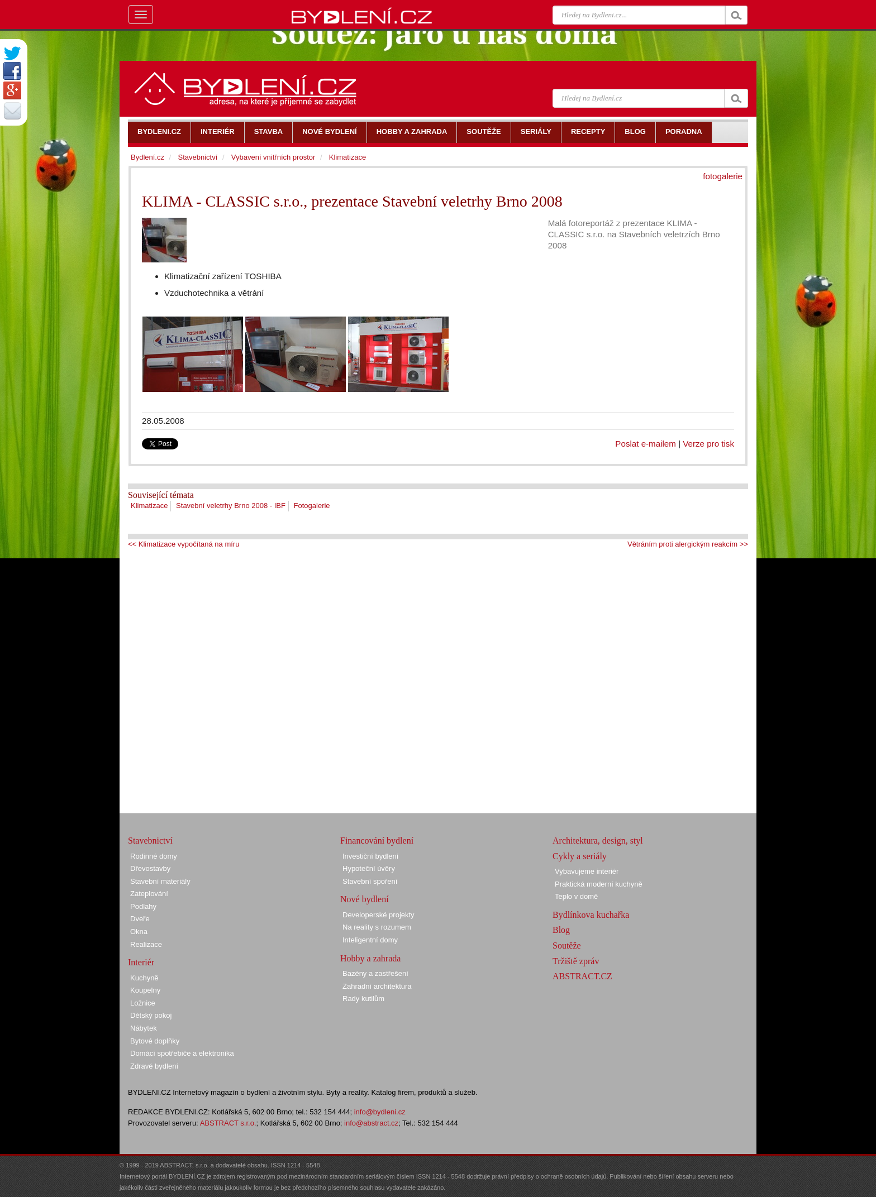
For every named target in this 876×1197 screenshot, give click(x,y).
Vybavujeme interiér (586, 871)
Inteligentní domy (370, 940)
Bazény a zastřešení (375, 973)
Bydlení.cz (147, 157)
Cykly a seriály (580, 856)
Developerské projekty (378, 915)
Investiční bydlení (370, 856)
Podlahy (143, 906)
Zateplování (149, 893)
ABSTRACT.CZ (582, 976)
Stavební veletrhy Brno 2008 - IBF (230, 505)
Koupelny (145, 990)
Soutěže (567, 945)
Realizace (146, 944)
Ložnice (142, 1003)
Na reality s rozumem (376, 927)
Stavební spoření (369, 881)
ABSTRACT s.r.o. (228, 1123)
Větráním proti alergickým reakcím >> (687, 544)
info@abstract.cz (371, 1123)
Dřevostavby (150, 868)
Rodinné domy (153, 856)
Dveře (140, 918)
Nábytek (143, 1028)
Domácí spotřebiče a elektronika (182, 1053)
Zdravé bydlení (154, 1066)
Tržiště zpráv (576, 961)
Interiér (141, 962)
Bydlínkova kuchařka (591, 915)
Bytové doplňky (154, 1041)
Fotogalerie (312, 505)
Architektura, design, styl (598, 840)
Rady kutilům (363, 998)
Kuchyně (144, 978)
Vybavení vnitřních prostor (273, 157)
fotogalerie (722, 176)
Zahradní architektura (377, 986)
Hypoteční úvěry (368, 868)
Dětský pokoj (151, 1015)
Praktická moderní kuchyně (598, 884)
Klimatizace (149, 505)
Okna (138, 931)
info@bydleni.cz (380, 1112)
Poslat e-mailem (645, 443)
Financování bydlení (376, 840)
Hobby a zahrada (370, 958)
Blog (561, 930)
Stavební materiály (160, 881)
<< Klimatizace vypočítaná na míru (183, 544)
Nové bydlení (364, 899)
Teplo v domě (576, 896)
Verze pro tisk (708, 443)
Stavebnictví (197, 157)
